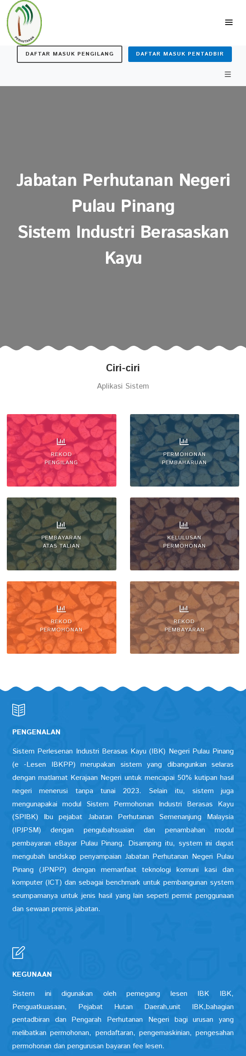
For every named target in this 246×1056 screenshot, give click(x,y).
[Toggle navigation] (228, 23)
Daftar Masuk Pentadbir (180, 54)
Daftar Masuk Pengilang (69, 54)
